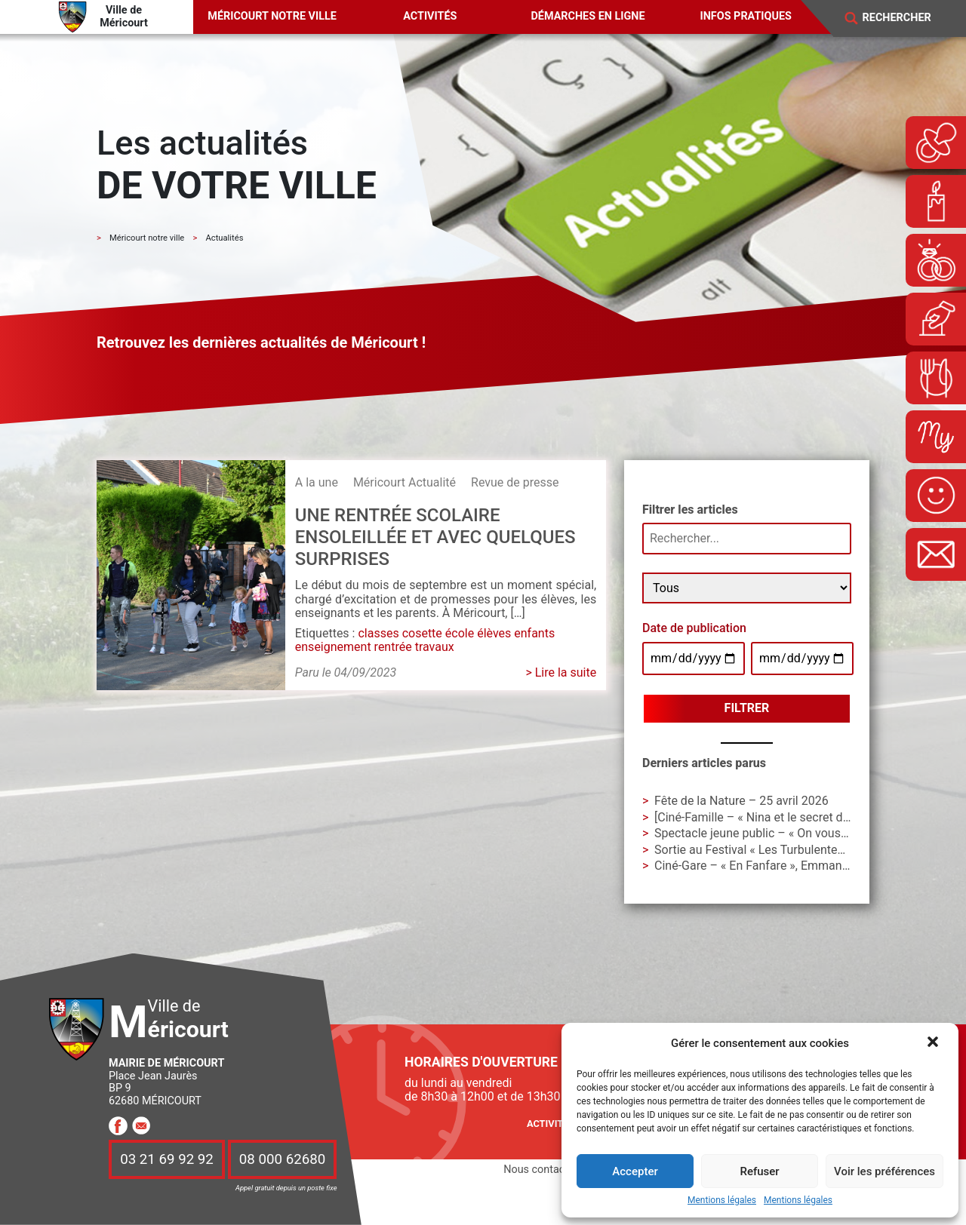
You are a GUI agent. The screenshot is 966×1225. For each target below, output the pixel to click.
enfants (534, 633)
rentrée (393, 647)
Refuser (759, 1171)
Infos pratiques (746, 16)
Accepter (634, 1171)
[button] (934, 1043)
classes (378, 633)
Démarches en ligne (588, 16)
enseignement (333, 647)
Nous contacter (540, 1169)
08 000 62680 (282, 1159)
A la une (316, 482)
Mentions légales (722, 1200)
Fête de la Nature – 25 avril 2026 (741, 801)
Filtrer (747, 708)
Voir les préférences (884, 1171)
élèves (494, 633)
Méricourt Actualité (404, 482)
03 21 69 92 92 (167, 1159)
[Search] (906, 18)
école (459, 633)
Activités (430, 16)
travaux (434, 647)
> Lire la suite (560, 672)
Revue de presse (514, 482)
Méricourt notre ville (272, 16)
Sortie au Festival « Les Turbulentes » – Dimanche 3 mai (803, 850)
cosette (422, 633)
